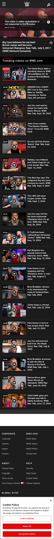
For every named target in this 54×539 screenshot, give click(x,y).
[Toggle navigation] (4, 4)
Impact (5, 449)
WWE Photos (31, 449)
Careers (5, 444)
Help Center (31, 473)
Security (29, 468)
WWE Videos (31, 444)
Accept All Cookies (27, 534)
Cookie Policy (32, 478)
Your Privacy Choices (8, 483)
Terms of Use (7, 478)
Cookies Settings (27, 519)
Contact (5, 454)
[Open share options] (51, 42)
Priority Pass (31, 454)
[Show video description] (45, 42)
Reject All (27, 526)
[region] (27, 518)
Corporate (6, 439)
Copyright (6, 473)
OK (27, 23)
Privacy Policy (8, 468)
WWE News (31, 439)
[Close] (51, 501)
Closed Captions (32, 483)
